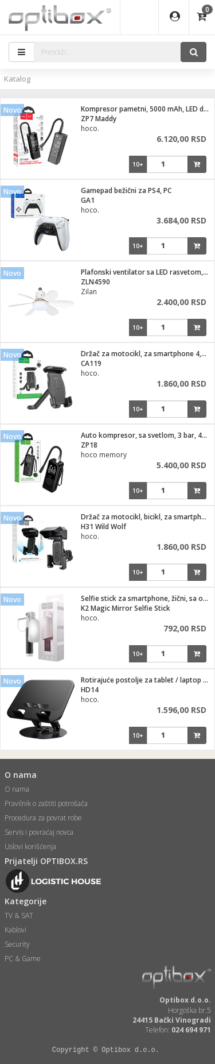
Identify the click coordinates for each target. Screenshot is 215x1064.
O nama (17, 789)
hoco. (90, 128)
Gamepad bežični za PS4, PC (126, 190)
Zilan (89, 291)
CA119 (91, 363)
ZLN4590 (95, 282)
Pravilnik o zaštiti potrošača (46, 803)
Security (17, 944)
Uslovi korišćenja (30, 846)
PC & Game (23, 958)
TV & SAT (19, 915)
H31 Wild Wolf (103, 526)
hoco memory (104, 455)
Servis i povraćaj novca (39, 832)
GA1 (88, 200)
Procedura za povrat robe (43, 818)
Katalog (17, 79)
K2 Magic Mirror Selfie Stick (125, 608)
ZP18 (89, 445)
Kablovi (15, 930)
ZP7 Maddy (98, 119)
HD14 (90, 690)
